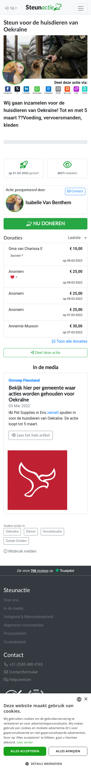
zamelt (53, 412)
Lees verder (25, 742)
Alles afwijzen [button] (68, 751)
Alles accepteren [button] (24, 751)
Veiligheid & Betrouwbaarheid (28, 617)
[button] (8, 90)
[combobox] (79, 699)
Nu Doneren (45, 224)
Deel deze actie (45, 352)
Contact (75, 191)
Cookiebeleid (14, 642)
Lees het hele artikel (31, 435)
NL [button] (12, 8)
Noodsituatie (52, 531)
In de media (13, 608)
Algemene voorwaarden (24, 625)
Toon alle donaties (69, 341)
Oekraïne (12, 531)
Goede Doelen (16, 541)
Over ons (11, 600)
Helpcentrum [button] (17, 679)
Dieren (31, 531)
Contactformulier (21, 672)
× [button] (85, 699)
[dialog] (45, 732)
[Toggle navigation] (80, 8)
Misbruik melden (20, 551)
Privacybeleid (15, 633)
